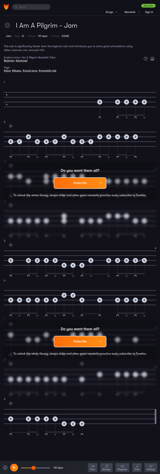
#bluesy (16, 70)
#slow (7, 70)
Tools (137, 468)
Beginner (9, 60)
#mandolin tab (47, 70)
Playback (122, 468)
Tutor (92, 468)
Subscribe (148, 5)
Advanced (21, 60)
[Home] (6, 7)
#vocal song (30, 70)
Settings (151, 468)
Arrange (106, 468)
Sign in (149, 12)
